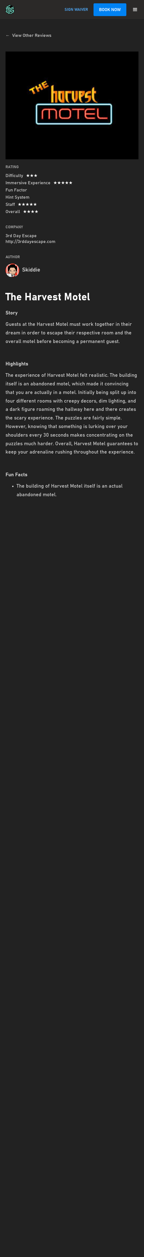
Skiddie (31, 270)
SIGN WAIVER (76, 10)
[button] (135, 9)
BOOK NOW (110, 9)
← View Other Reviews (28, 35)
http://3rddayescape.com (30, 241)
